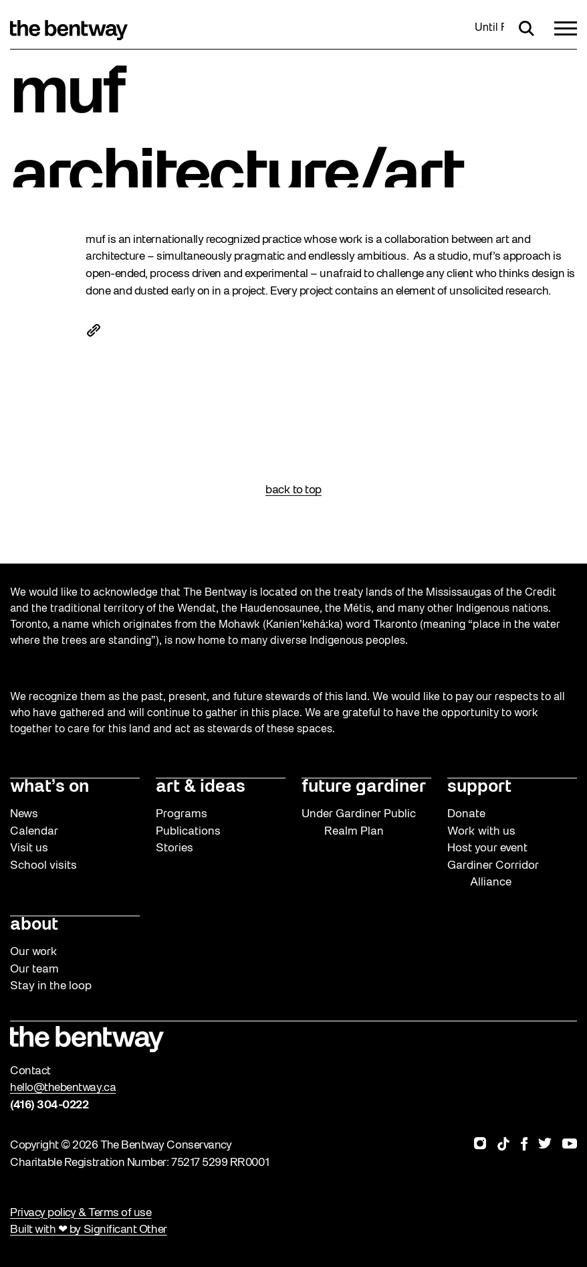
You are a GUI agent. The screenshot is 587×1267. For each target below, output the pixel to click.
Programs (181, 814)
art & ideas (200, 787)
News (24, 814)
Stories (174, 848)
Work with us (481, 832)
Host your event (487, 848)
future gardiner (364, 787)
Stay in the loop (51, 986)
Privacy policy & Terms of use (80, 1213)
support (479, 787)
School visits (43, 866)
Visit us (29, 848)
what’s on (49, 787)
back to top (293, 490)
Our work (33, 952)
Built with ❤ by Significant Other (88, 1230)
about (34, 925)
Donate (466, 814)
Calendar (34, 832)
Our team (34, 969)
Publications (188, 832)
